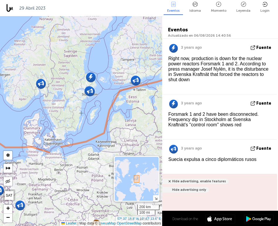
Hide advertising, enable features (199, 181)
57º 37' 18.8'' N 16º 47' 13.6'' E (139, 218)
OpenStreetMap (129, 223)
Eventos (173, 7)
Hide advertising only (189, 190)
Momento (218, 7)
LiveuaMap (107, 223)
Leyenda (243, 7)
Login (264, 7)
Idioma (195, 7)
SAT (9, 195)
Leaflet (68, 223)
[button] (20, 205)
